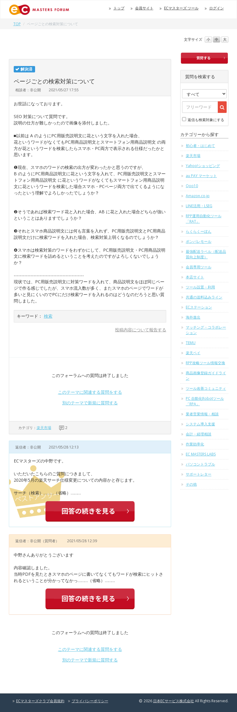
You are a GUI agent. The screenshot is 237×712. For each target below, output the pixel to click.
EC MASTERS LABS (201, 454)
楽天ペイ (193, 352)
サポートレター (198, 474)
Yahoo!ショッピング (203, 165)
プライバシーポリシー (90, 700)
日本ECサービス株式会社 (173, 700)
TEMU (191, 342)
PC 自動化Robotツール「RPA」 (205, 401)
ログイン (216, 8)
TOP (17, 23)
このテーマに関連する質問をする (90, 392)
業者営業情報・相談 (202, 414)
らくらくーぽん (198, 231)
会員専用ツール (198, 267)
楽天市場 (44, 427)
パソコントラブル (200, 464)
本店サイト (195, 277)
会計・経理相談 (198, 434)
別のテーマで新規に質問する (90, 403)
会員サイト (144, 8)
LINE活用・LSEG (199, 205)
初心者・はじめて (200, 145)
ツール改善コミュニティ (206, 388)
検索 (48, 316)
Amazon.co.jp (198, 195)
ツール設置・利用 (200, 287)
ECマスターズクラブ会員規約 (40, 700)
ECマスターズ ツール (181, 8)
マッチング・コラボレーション (206, 330)
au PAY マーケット (201, 175)
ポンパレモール (198, 241)
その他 (191, 484)
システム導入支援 (200, 424)
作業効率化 (195, 444)
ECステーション (199, 307)
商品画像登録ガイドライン (206, 375)
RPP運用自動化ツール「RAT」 (203, 218)
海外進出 (193, 317)
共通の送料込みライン (204, 297)
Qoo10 (192, 185)
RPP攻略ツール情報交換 (205, 362)
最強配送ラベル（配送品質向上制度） (206, 254)
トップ (118, 8)
